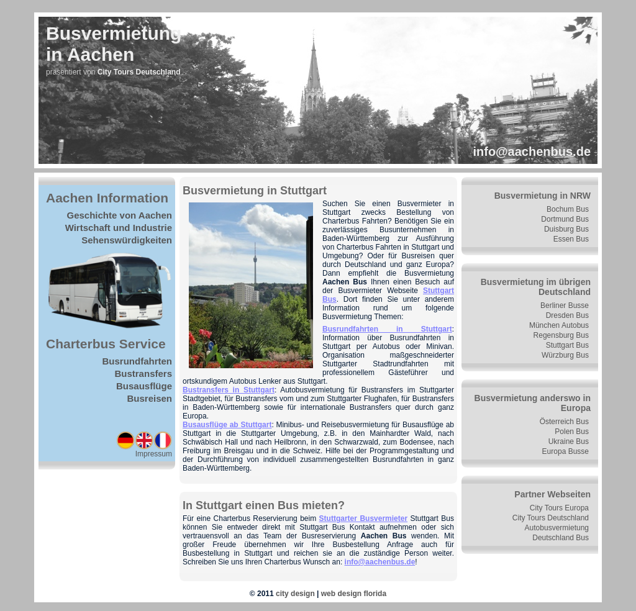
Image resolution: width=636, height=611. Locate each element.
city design (295, 593)
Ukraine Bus (568, 441)
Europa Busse (565, 451)
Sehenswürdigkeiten (126, 240)
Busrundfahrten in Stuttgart (387, 329)
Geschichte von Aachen (120, 215)
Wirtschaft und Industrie (118, 227)
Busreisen (149, 398)
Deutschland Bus (560, 537)
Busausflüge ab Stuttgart (227, 424)
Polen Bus (572, 431)
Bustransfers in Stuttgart (229, 390)
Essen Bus (571, 239)
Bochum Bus (568, 209)
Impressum (153, 454)
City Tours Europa (559, 508)
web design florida (353, 593)
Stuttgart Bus (567, 345)
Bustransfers (143, 373)
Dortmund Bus (565, 219)
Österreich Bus (564, 421)
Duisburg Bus (566, 229)
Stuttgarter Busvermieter (363, 518)
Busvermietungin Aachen (113, 44)
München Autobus (559, 325)
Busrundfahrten (137, 361)
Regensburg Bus (561, 335)
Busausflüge (144, 386)
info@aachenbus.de (532, 151)
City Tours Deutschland (550, 518)
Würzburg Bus (565, 355)
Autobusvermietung (557, 527)
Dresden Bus (567, 315)
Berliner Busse (564, 305)
